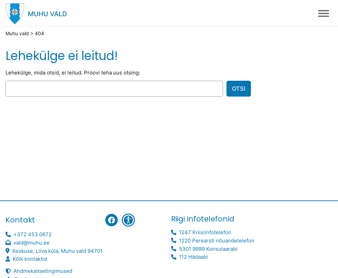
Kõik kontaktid (30, 259)
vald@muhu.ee (31, 242)
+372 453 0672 (32, 234)
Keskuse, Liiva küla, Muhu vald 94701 (57, 251)
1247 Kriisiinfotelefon (205, 232)
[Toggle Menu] (323, 13)
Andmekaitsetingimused (42, 271)
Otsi (238, 88)
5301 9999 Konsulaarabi (208, 249)
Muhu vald (47, 14)
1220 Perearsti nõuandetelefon (216, 240)
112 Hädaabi (193, 257)
